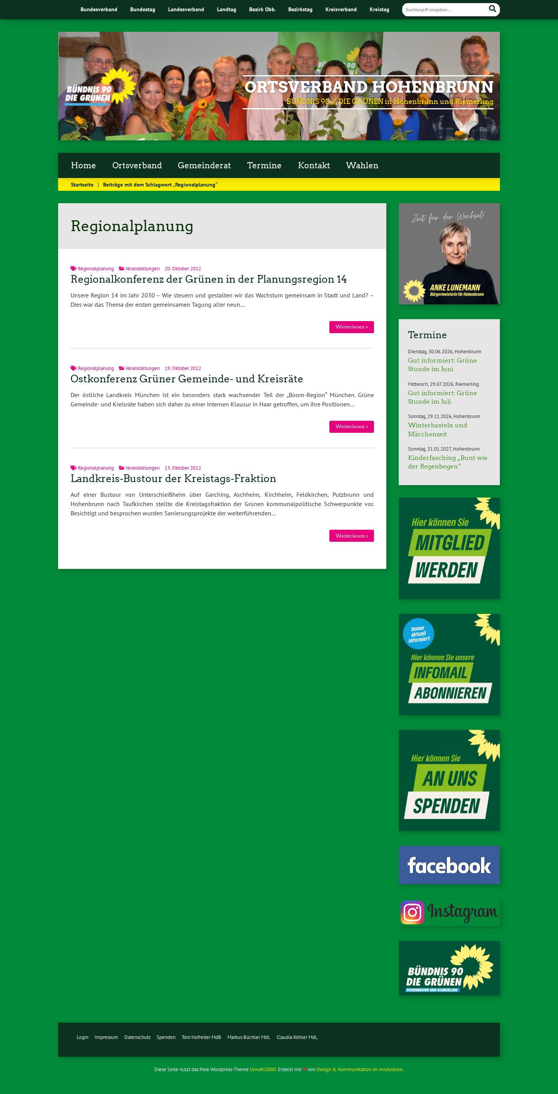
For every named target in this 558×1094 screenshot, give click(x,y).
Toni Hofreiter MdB (201, 1037)
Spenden (166, 1037)
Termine (264, 166)
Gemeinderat (204, 166)
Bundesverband (99, 9)
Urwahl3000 (263, 1069)
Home (83, 166)
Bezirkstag (300, 9)
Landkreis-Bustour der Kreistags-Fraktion (173, 478)
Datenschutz (137, 1037)
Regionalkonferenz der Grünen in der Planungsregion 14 (209, 279)
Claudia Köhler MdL (297, 1037)
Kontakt (314, 166)
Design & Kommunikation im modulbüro (360, 1069)
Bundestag (142, 9)
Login (82, 1037)
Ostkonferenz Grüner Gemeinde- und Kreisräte (187, 379)
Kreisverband (341, 9)
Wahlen (362, 166)
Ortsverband (137, 166)
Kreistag (379, 9)
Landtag (226, 9)
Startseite (82, 184)
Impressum (106, 1037)
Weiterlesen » (352, 327)
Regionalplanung (96, 268)
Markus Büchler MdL (248, 1037)
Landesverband (186, 9)
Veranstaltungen (143, 268)
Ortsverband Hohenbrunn (369, 87)
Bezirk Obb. (262, 9)
